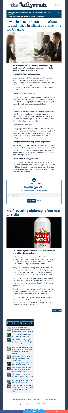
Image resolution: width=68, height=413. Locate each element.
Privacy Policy (50, 400)
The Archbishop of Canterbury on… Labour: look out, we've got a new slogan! (22, 376)
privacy (39, 201)
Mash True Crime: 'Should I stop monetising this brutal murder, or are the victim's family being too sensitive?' (22, 350)
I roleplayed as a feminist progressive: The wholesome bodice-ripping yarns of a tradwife (22, 329)
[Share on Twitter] (34, 411)
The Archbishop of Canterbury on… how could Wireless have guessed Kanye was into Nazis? (21, 369)
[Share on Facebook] (11, 411)
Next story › (57, 310)
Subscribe (31, 201)
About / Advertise (18, 400)
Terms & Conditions (35, 400)
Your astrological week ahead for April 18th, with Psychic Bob (21, 335)
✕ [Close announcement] (58, 13)
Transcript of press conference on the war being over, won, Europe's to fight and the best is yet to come (22, 388)
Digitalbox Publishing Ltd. (36, 409)
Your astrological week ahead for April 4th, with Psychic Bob (21, 382)
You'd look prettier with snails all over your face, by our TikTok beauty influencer (21, 358)
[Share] (56, 411)
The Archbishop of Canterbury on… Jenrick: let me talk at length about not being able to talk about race (22, 342)
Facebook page (23, 16)
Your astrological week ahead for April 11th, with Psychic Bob (21, 364)
